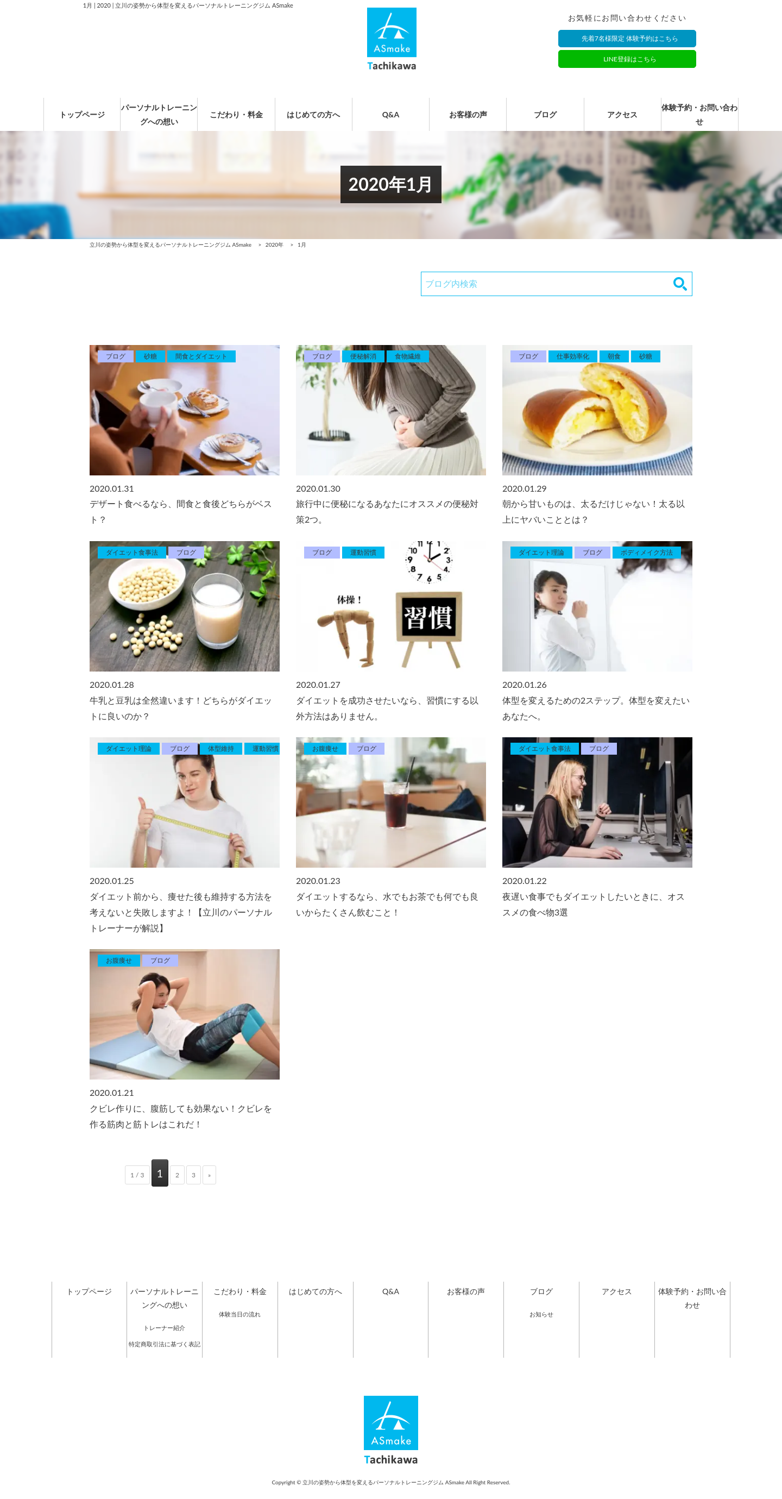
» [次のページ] (209, 1187)
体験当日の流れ (240, 1325)
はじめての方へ (313, 121)
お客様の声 (468, 121)
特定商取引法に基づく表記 (164, 1355)
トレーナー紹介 (164, 1339)
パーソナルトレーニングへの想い (159, 120)
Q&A (391, 121)
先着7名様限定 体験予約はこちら (630, 39)
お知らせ (541, 1325)
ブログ (545, 121)
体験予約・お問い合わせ (699, 120)
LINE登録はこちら (630, 60)
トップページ (82, 121)
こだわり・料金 (236, 121)
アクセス (622, 121)
